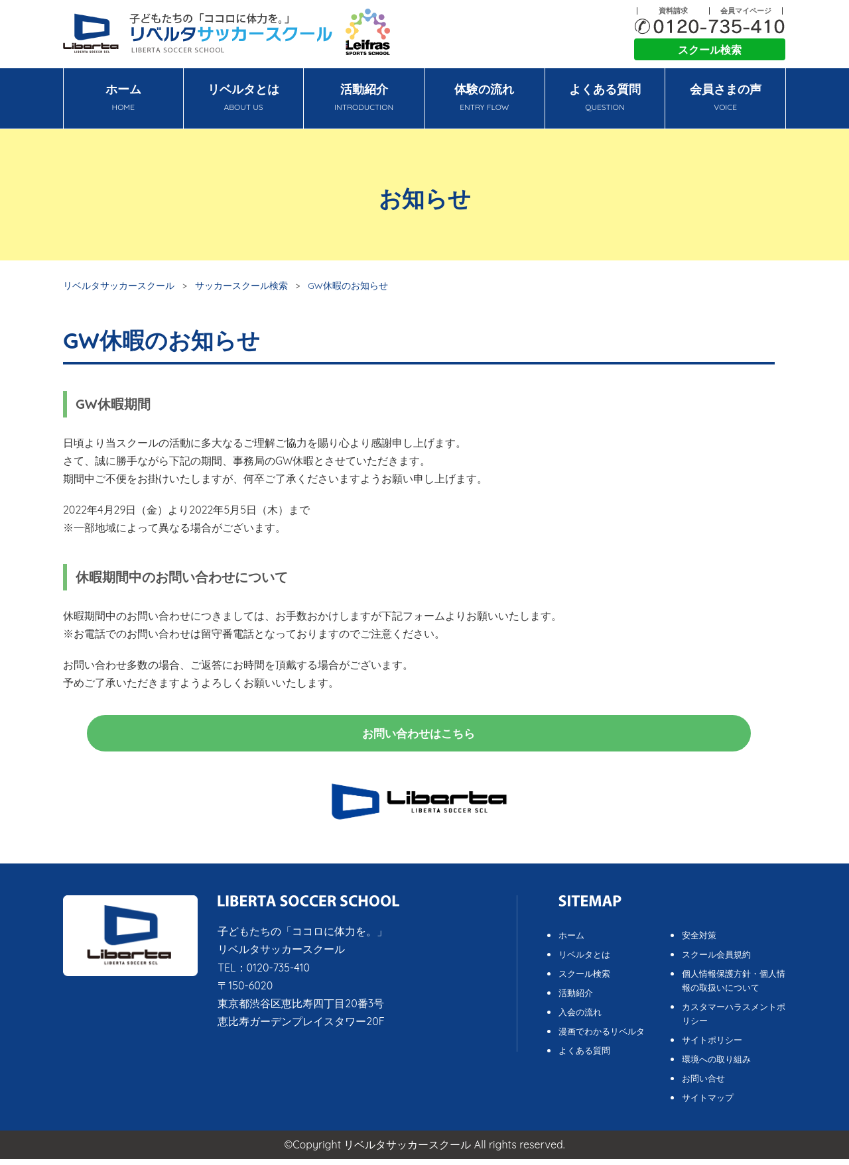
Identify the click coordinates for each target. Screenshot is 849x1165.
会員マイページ (745, 11)
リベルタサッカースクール (118, 285)
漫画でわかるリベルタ (601, 1037)
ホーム (123, 99)
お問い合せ (703, 1084)
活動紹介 (364, 99)
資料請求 (673, 11)
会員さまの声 (725, 99)
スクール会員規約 (716, 960)
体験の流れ (484, 99)
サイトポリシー (712, 1045)
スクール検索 (710, 49)
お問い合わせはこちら (419, 736)
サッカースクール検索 (241, 285)
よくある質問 (605, 99)
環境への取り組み (716, 1065)
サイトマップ (708, 1103)
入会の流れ (580, 1018)
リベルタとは (244, 99)
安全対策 (699, 941)
